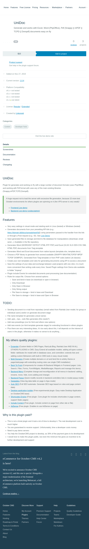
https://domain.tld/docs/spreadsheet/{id (23, 233)
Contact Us (7, 530)
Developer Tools (21, 127)
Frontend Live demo (19, 208)
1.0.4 (22, 81)
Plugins (25, 515)
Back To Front (16, 365)
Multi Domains (16, 359)
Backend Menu (17, 372)
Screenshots (8, 150)
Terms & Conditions (11, 526)
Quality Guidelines (74, 511)
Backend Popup (17, 378)
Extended (26, 107)
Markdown (58, 522)
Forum (39, 522)
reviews (73, 45)
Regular (17, 107)
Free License (25, 7)
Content (7, 127)
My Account (26, 511)
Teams (56, 515)
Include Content (17, 403)
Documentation (9, 155)
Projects (57, 511)
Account (83, 7)
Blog (4, 537)
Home (6, 7)
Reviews (6, 160)
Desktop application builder (22, 391)
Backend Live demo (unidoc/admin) (25, 211)
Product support (15, 62)
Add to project (61, 54)
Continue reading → (11, 494)
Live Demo (45, 236)
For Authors (58, 526)
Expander (15, 347)
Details (6, 144)
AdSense (14, 406)
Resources (45, 7)
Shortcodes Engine (18, 397)
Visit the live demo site (44, 136)
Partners (68, 7)
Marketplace (58, 7)
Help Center (41, 518)
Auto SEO (15, 384)
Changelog (7, 165)
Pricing (35, 7)
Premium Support (44, 511)
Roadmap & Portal (10, 522)
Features (14, 7)
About (5, 533)
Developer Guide (74, 515)
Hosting (6, 518)
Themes (25, 518)
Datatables (15, 381)
